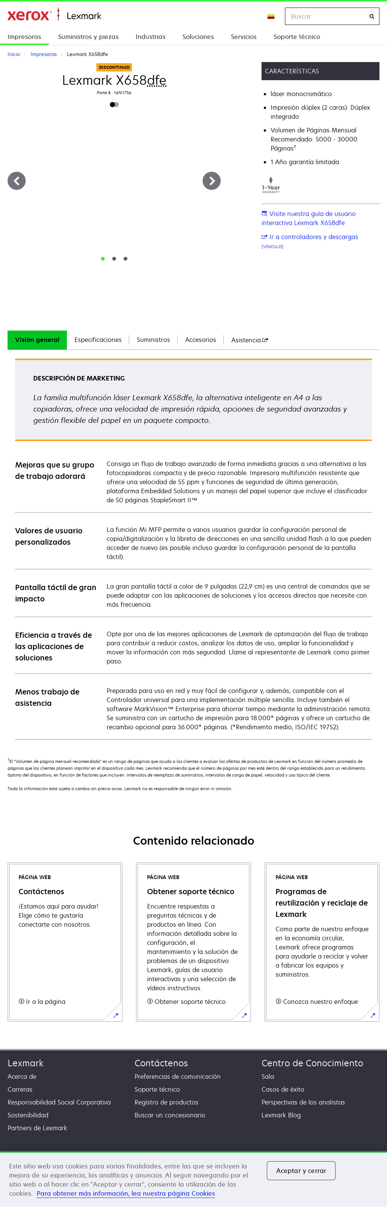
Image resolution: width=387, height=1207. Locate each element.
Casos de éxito (283, 1089)
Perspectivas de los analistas (303, 1102)
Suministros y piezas (88, 37)
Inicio (54, 14)
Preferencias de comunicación (178, 1076)
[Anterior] (17, 181)
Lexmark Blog (281, 1115)
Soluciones (198, 37)
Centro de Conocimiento (312, 1063)
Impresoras (24, 37)
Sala (268, 1076)
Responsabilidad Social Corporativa (59, 1102)
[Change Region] (271, 16)
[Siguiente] (212, 181)
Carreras (20, 1089)
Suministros (153, 340)
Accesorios (200, 340)
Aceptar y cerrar (301, 1171)
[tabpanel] (193, 548)
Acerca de (22, 1076)
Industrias (151, 37)
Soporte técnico (297, 37)
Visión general (37, 340)
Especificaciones (98, 340)
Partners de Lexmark (37, 1128)
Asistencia (249, 340)
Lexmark (25, 1063)
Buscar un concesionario (170, 1115)
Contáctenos (161, 1063)
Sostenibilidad (28, 1115)
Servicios (244, 37)
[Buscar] (371, 16)
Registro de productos (166, 1102)
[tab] (103, 259)
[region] (193, 1179)
